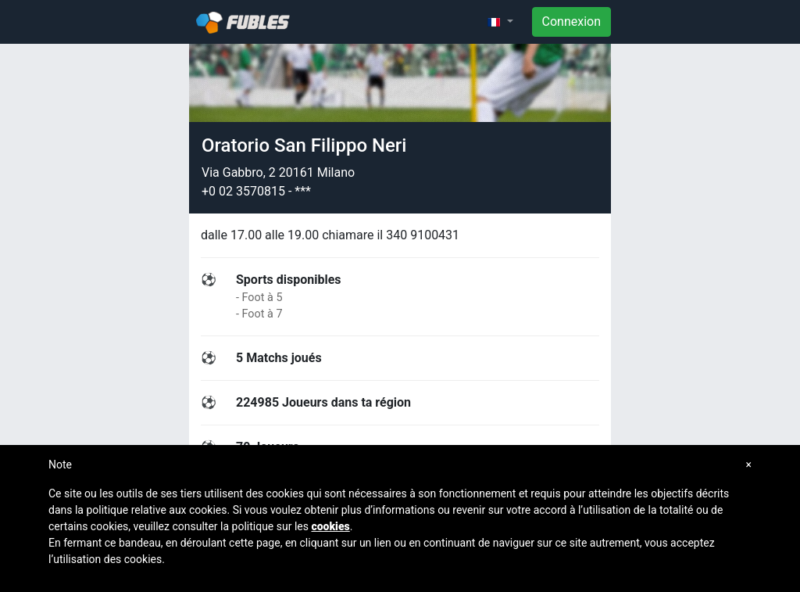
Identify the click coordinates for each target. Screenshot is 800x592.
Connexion (571, 21)
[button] (500, 22)
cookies (330, 526)
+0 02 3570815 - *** (256, 191)
